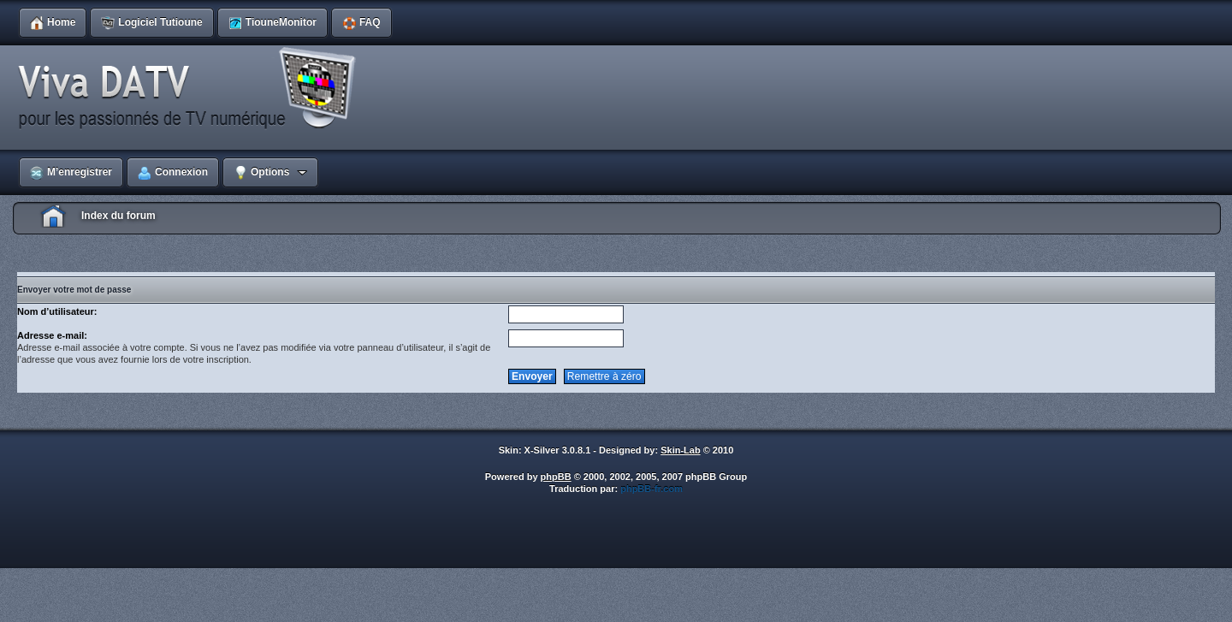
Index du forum (118, 216)
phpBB (556, 476)
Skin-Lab (680, 450)
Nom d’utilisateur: (57, 311)
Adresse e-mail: (52, 335)
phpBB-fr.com (651, 488)
